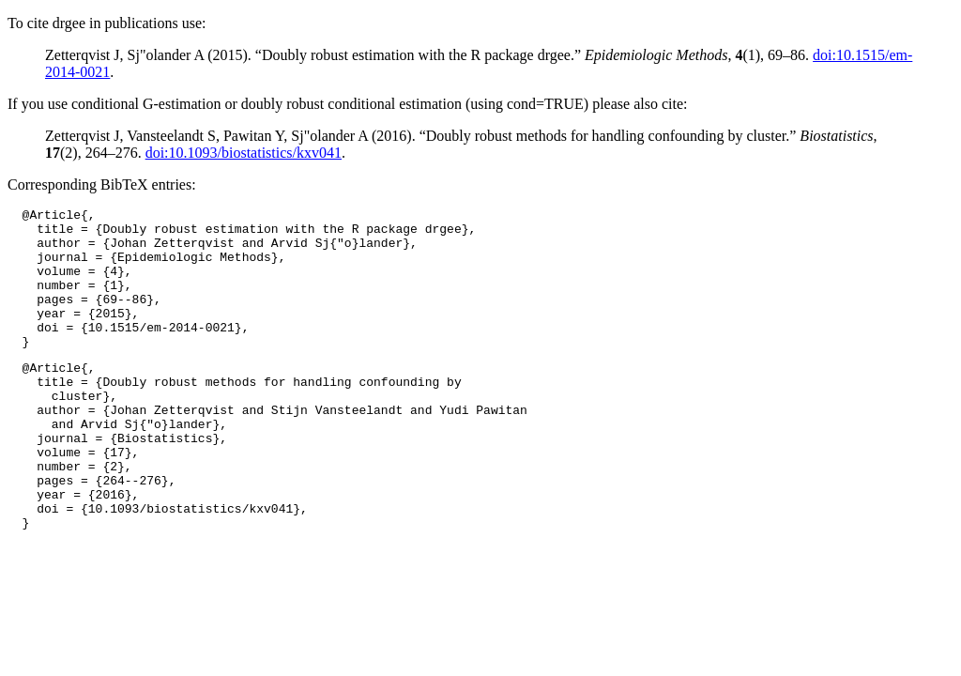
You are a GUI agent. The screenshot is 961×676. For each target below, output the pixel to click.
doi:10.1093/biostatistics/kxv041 (243, 153)
